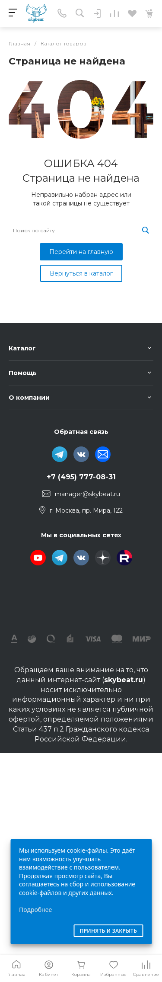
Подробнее (35, 909)
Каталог (22, 348)
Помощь (23, 373)
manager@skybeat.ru (87, 494)
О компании (29, 397)
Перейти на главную (81, 252)
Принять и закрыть (108, 930)
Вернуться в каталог (81, 273)
